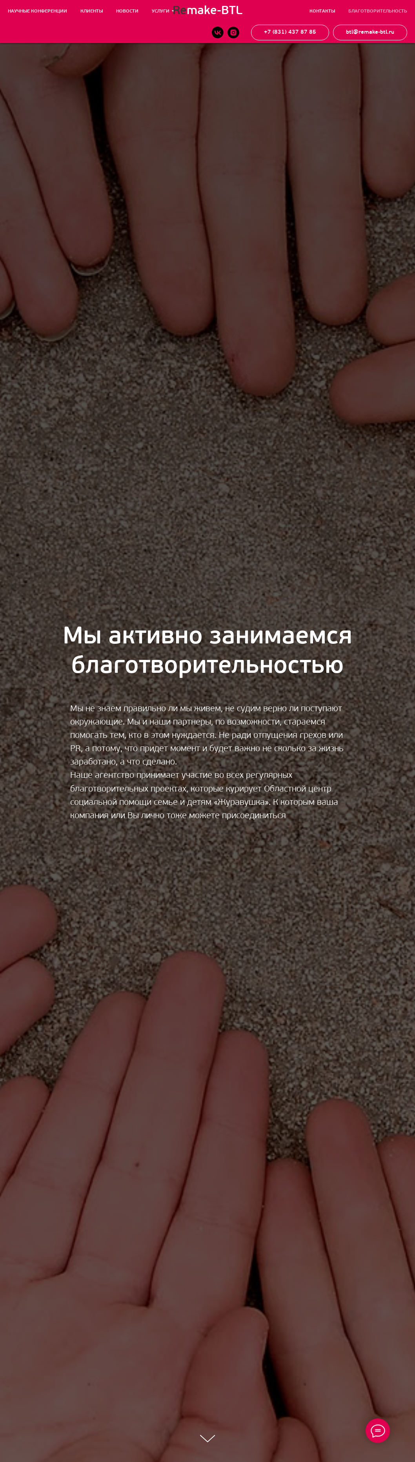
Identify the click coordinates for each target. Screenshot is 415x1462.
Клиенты (91, 11)
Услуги (160, 11)
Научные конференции (37, 11)
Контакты (322, 11)
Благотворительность (377, 11)
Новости (127, 11)
